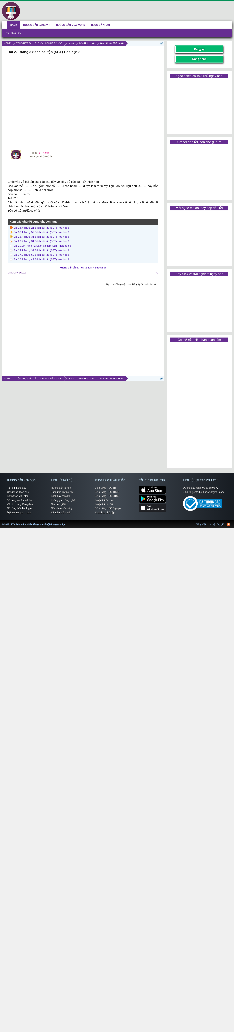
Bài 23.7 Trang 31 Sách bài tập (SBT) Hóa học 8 (41, 241)
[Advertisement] (82, 99)
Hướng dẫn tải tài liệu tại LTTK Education (83, 267)
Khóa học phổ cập (105, 512)
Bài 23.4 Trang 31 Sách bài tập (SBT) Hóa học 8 (41, 236)
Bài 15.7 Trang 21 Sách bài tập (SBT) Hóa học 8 (41, 227)
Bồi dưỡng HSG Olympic (108, 508)
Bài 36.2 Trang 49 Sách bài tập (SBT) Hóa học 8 (41, 259)
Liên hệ (211, 524)
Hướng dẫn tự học (61, 487)
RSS (228, 524)
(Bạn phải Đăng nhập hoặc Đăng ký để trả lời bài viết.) (132, 284)
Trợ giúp (221, 524)
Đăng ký (199, 49)
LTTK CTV (44, 153)
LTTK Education (67, 522)
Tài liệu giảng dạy (16, 487)
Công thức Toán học (18, 492)
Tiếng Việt (201, 524)
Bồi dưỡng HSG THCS (107, 492)
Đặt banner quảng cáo (19, 512)
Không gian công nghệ (63, 500)
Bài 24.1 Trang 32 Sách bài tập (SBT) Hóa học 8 (41, 250)
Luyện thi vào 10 (104, 504)
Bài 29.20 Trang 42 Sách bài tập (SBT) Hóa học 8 (42, 245)
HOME (13, 25)
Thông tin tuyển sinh (62, 492)
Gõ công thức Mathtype (19, 508)
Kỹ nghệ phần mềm (61, 512)
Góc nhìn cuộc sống (61, 508)
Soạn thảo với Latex (17, 496)
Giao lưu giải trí (59, 504)
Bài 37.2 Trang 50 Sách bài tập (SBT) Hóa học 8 (41, 254)
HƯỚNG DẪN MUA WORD (70, 25)
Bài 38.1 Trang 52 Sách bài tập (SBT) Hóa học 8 (41, 232)
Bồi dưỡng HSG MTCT (107, 496)
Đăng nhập (199, 59)
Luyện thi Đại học (104, 500)
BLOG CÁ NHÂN (100, 25)
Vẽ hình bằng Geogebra (20, 504)
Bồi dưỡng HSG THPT (107, 487)
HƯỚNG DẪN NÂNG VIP (36, 25)
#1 (157, 272)
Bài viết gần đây (13, 33)
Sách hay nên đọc (60, 496)
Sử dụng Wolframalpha (19, 500)
